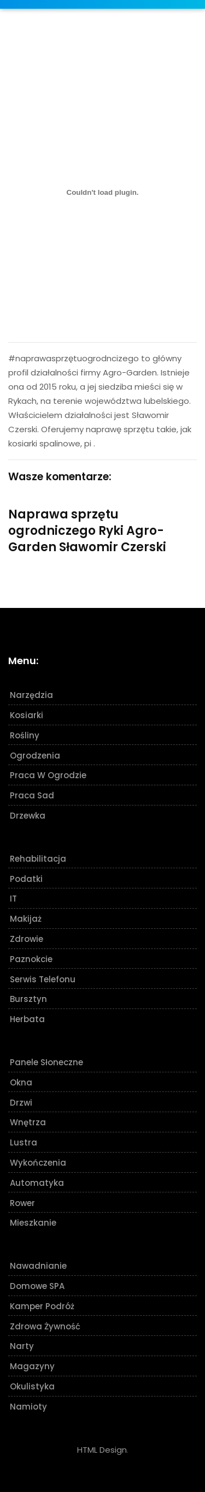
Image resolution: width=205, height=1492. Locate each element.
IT (13, 898)
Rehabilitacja (38, 858)
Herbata (27, 1019)
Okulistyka (32, 1386)
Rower (22, 1203)
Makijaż (26, 918)
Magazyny (32, 1366)
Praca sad (32, 795)
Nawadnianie (38, 1266)
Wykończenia (38, 1162)
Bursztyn (28, 999)
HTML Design (102, 1449)
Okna (21, 1082)
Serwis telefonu (42, 979)
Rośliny (24, 735)
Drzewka (27, 815)
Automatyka (37, 1183)
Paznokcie (31, 959)
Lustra (23, 1142)
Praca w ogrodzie (48, 775)
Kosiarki (26, 715)
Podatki (26, 879)
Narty (22, 1346)
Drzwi (21, 1102)
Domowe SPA (37, 1286)
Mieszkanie (33, 1222)
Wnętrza (28, 1122)
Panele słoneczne (46, 1062)
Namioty (28, 1406)
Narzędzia (31, 695)
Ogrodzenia (35, 755)
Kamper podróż (42, 1306)
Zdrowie (26, 939)
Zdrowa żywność (45, 1326)
